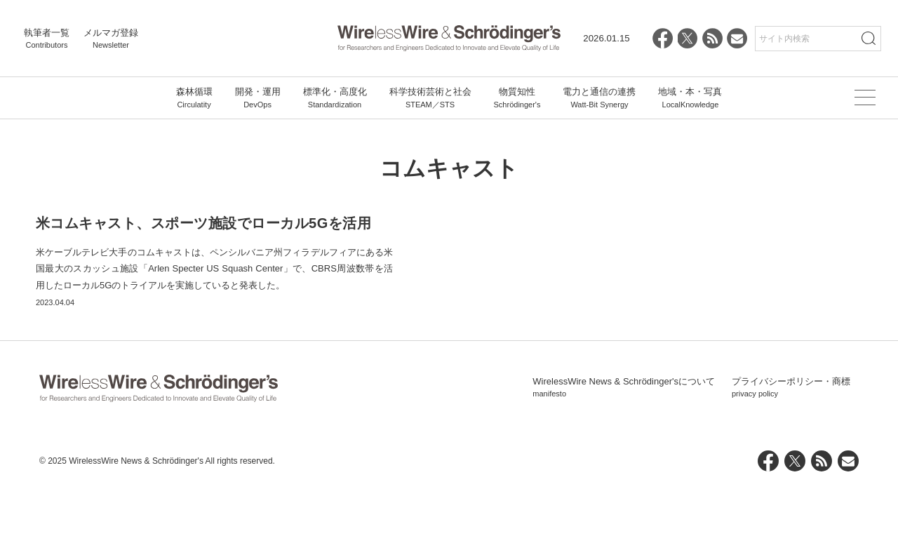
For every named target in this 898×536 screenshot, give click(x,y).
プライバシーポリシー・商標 (791, 436)
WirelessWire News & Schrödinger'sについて (623, 436)
